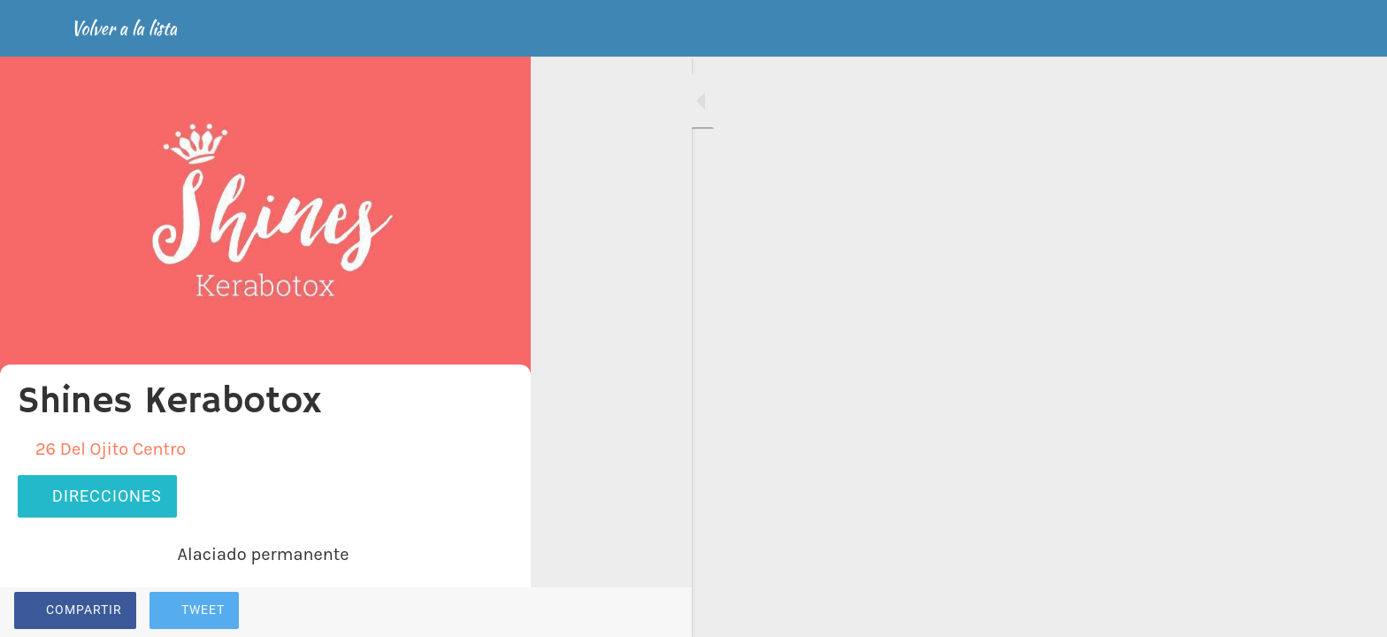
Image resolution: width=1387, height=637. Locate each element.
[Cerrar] (35, 28)
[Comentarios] (495, 612)
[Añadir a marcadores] (453, 612)
